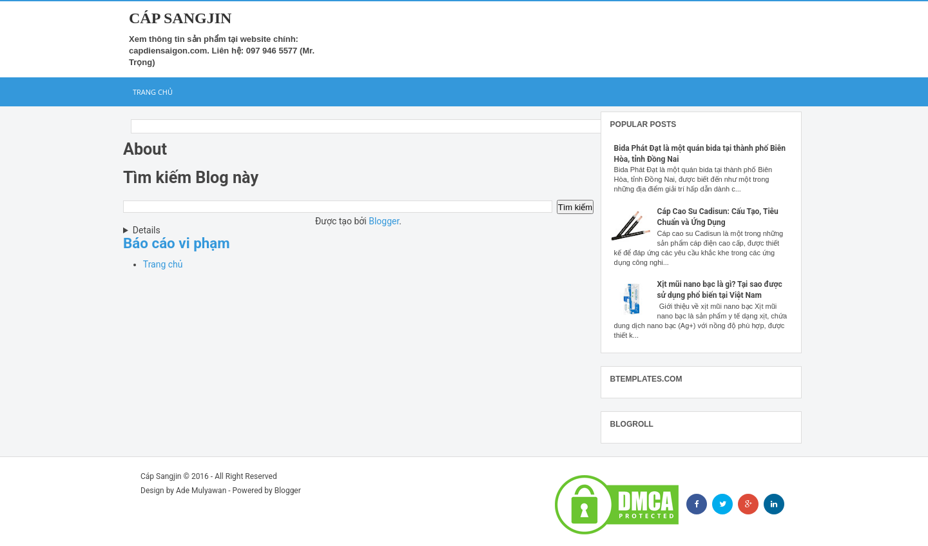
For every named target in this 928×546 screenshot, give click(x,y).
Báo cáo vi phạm (176, 243)
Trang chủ (153, 92)
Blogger (384, 221)
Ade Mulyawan (201, 490)
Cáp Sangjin (180, 18)
